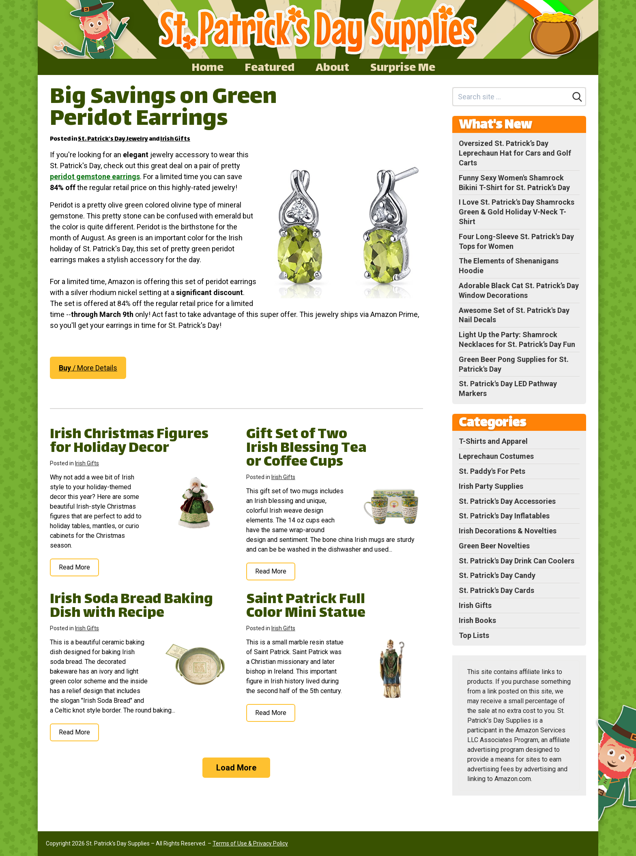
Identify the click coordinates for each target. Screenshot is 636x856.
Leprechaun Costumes (496, 456)
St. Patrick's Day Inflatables (504, 515)
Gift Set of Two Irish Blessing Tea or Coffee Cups (306, 448)
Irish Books (477, 620)
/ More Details (88, 368)
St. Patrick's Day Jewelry (113, 139)
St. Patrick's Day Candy (497, 575)
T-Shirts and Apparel (493, 441)
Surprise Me (402, 67)
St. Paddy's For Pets (492, 471)
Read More (74, 567)
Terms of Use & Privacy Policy (250, 843)
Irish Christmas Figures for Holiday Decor (129, 442)
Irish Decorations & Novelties (507, 530)
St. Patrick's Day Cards (496, 590)
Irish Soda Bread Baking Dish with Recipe (131, 607)
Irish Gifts (175, 139)
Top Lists (474, 635)
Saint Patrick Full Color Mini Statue (305, 607)
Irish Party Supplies (491, 486)
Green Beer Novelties (494, 545)
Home (207, 67)
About (332, 67)
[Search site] (511, 96)
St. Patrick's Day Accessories (507, 501)
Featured (269, 67)
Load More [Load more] (236, 768)
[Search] (577, 97)
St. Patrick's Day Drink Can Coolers (516, 560)
